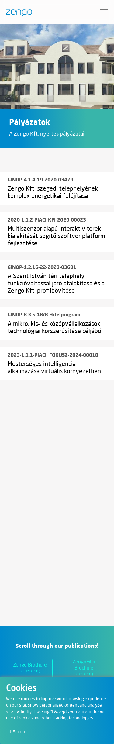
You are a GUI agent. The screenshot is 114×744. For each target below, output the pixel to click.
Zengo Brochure (30, 668)
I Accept (18, 732)
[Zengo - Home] (16, 12)
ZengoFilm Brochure (84, 668)
